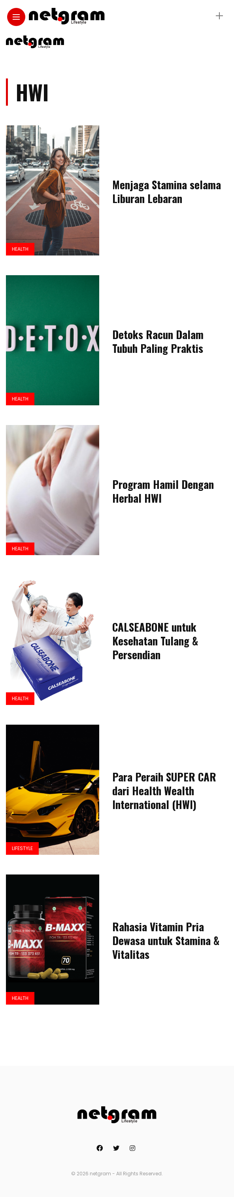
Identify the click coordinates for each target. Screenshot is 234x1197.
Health (20, 249)
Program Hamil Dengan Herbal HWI (163, 491)
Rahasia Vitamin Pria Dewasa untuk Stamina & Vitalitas (165, 940)
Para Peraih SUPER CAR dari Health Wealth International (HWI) (164, 790)
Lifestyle (22, 848)
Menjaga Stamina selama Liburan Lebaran (166, 191)
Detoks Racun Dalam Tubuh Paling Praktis (158, 341)
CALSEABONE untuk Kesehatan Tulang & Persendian (155, 640)
